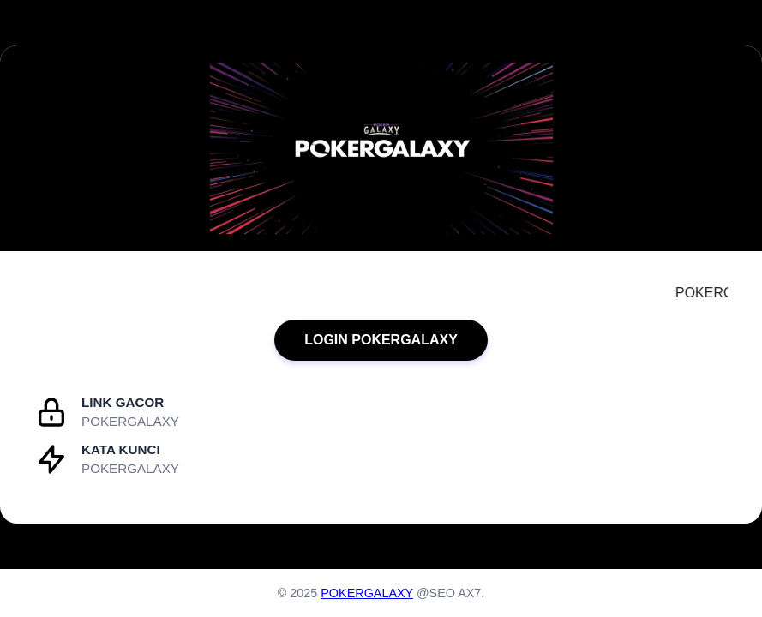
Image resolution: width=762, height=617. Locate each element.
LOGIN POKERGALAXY (381, 339)
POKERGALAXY (367, 593)
